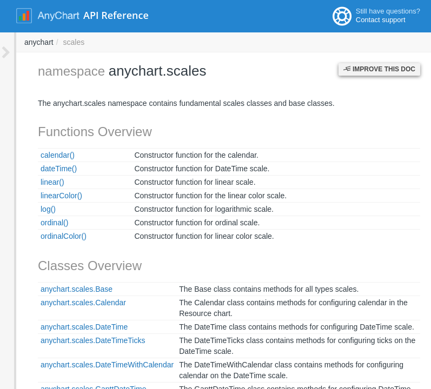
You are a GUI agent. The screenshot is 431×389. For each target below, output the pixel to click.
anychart (185, 42)
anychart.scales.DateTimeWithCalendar (90, 364)
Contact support (381, 20)
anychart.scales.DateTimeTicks (76, 340)
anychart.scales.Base (60, 289)
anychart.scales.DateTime (67, 327)
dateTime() (42, 168)
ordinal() (38, 222)
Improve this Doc (379, 69)
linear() (36, 182)
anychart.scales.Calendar (67, 302)
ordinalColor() (47, 236)
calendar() (41, 155)
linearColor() (45, 195)
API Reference (116, 15)
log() (31, 209)
